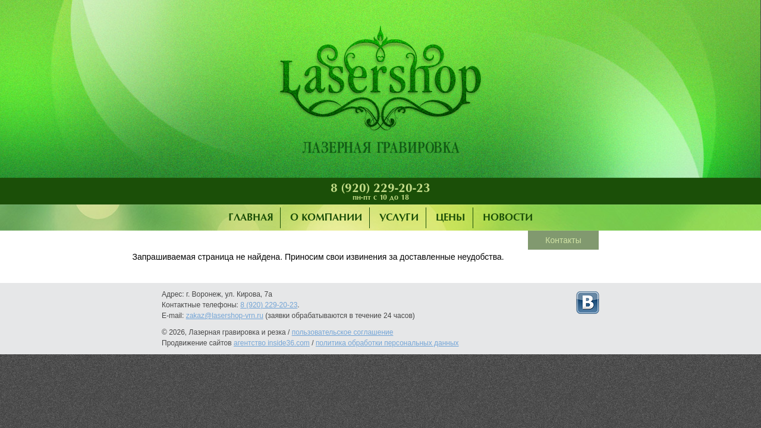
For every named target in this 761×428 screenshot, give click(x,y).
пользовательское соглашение (343, 332)
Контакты (563, 240)
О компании (326, 218)
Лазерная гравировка (380, 92)
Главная (250, 218)
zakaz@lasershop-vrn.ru (224, 315)
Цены (451, 218)
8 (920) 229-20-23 (380, 188)
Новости (508, 218)
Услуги (399, 218)
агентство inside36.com (272, 343)
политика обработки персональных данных (387, 343)
